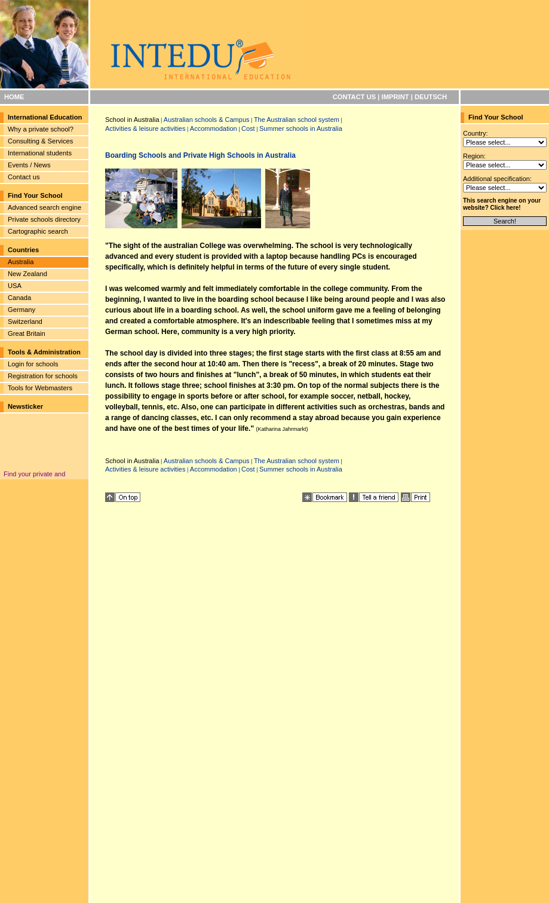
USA (15, 285)
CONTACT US (354, 96)
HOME (14, 96)
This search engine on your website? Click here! (502, 204)
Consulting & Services (40, 141)
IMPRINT (395, 96)
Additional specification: (497, 178)
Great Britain (26, 333)
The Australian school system (296, 119)
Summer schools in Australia (300, 128)
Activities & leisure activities (145, 128)
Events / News (29, 165)
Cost (248, 128)
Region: (474, 156)
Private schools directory (44, 219)
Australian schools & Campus (207, 119)
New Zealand (27, 273)
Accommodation (213, 128)
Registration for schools (43, 375)
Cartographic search (38, 231)
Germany (21, 309)
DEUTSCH (431, 96)
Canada (19, 297)
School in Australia (132, 119)
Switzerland (25, 321)
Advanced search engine (44, 207)
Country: (475, 133)
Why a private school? (40, 129)
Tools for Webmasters (40, 387)
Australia (21, 261)
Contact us (23, 176)
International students (40, 153)
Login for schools (33, 364)
